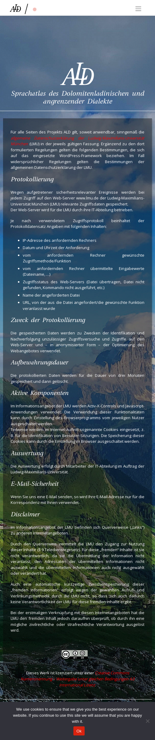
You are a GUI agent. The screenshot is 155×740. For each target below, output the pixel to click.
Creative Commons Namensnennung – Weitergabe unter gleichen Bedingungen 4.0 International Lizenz (77, 679)
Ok (79, 731)
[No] (147, 721)
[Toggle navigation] (138, 9)
